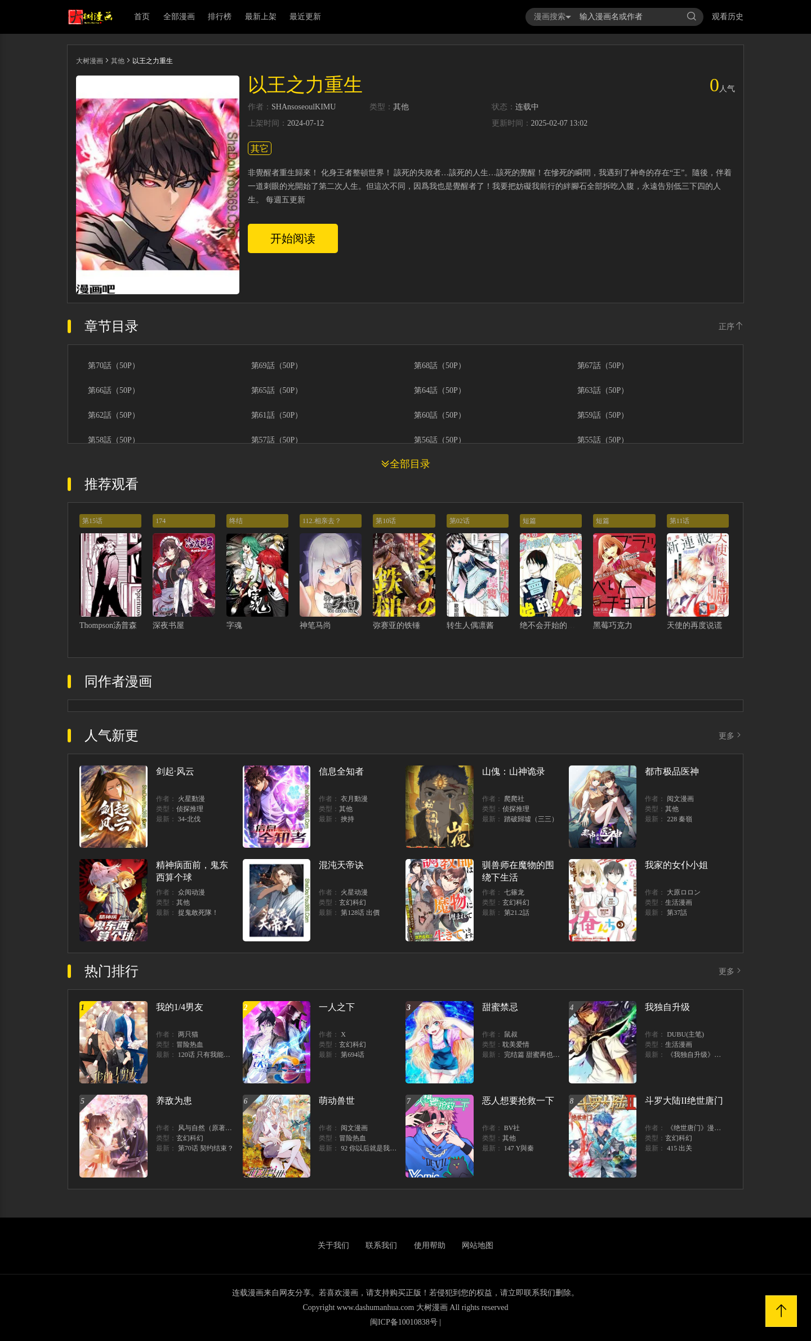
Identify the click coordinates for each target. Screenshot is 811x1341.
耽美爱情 (515, 1044)
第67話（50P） (603, 366)
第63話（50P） (603, 391)
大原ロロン (684, 892)
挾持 (347, 819)
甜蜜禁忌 (500, 1007)
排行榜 (219, 16)
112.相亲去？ (321, 521)
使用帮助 (429, 1245)
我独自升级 (667, 1007)
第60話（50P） (440, 415)
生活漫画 (678, 902)
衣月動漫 (354, 799)
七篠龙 (514, 892)
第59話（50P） (603, 415)
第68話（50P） (440, 366)
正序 (731, 326)
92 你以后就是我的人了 (375, 1148)
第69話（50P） (277, 366)
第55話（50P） (603, 440)
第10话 (386, 521)
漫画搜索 (552, 16)
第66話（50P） (114, 391)
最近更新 (305, 16)
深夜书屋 (168, 625)
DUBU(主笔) (685, 1034)
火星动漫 (354, 892)
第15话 (92, 521)
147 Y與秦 (519, 1148)
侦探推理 (189, 809)
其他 (117, 61)
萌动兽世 (337, 1100)
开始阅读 (292, 238)
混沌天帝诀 (341, 865)
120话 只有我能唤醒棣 (211, 1055)
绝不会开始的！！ (551, 625)
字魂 (234, 625)
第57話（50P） (277, 440)
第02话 (459, 521)
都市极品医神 (672, 771)
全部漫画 (179, 16)
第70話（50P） (114, 366)
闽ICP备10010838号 (404, 1322)
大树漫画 (89, 61)
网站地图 (477, 1245)
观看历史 (727, 16)
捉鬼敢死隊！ (198, 913)
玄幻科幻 (352, 902)
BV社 (512, 1128)
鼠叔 (511, 1034)
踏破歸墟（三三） (531, 819)
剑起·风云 (175, 771)
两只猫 (188, 1034)
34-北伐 (189, 819)
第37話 (677, 913)
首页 (142, 16)
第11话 (680, 521)
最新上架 (261, 16)
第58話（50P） (114, 440)
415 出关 (679, 1148)
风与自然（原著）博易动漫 (218, 1128)
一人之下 (337, 1007)
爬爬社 (514, 799)
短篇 (529, 521)
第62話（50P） (114, 415)
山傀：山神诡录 (513, 771)
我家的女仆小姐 (676, 865)
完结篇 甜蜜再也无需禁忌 (542, 1055)
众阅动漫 (191, 892)
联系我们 (381, 1245)
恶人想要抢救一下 (518, 1100)
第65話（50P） (277, 391)
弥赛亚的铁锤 (396, 625)
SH (276, 107)
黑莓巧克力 (612, 625)
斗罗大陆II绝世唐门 (684, 1100)
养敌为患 (174, 1100)
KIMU (325, 107)
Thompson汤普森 (108, 625)
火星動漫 (191, 799)
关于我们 (333, 1245)
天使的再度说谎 (694, 625)
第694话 (352, 1055)
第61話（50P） (277, 415)
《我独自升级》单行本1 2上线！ (715, 1055)
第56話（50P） (440, 440)
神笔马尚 (315, 625)
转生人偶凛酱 (470, 625)
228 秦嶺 (679, 819)
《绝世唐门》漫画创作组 (704, 1128)
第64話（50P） (440, 391)
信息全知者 (341, 771)
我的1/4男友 (179, 1007)
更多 (731, 736)
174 (160, 521)
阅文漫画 (680, 799)
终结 (236, 521)
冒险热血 (189, 1044)
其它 (260, 148)
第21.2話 (516, 913)
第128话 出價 (360, 913)
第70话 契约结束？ (206, 1148)
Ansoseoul (298, 107)
